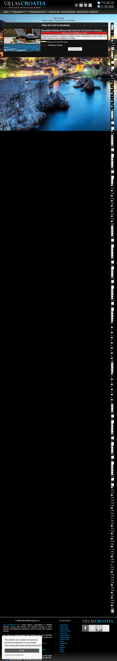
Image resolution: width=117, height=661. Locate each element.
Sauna (113, 91)
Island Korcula (65, 631)
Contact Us (93, 12)
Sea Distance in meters (112, 162)
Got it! (22, 650)
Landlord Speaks (112, 181)
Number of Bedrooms (112, 114)
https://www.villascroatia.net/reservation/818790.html (26, 645)
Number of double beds (112, 294)
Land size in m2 (112, 252)
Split (61, 649)
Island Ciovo (64, 639)
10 (112, 361)
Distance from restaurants (112, 449)
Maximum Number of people (112, 140)
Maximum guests (112, 55)
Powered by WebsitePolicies (14, 655)
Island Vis (63, 633)
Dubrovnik (64, 625)
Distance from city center (112, 428)
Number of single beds (112, 316)
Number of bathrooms (112, 273)
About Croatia (82, 12)
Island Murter (65, 635)
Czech (113, 188)
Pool (113, 73)
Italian (113, 209)
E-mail (6, 660)
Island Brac (64, 629)
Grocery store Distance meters (112, 470)
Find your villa (54, 12)
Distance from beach (112, 407)
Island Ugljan (65, 637)
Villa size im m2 (112, 231)
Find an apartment (68, 12)
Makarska (63, 643)
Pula (61, 645)
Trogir (62, 652)
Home (6, 12)
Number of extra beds (112, 367)
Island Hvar (64, 627)
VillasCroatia (9, 625)
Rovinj (62, 647)
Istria (62, 641)
